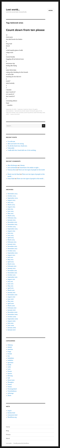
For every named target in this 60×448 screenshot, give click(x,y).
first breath (32, 111)
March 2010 (11, 305)
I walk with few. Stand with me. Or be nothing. (22, 150)
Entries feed (11, 413)
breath (24, 111)
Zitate (9, 395)
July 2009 (10, 323)
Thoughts (35, 109)
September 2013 (13, 229)
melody (13, 112)
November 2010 (12, 294)
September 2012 (13, 253)
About (8, 438)
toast (43, 112)
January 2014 (12, 220)
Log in (9, 410)
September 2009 (13, 319)
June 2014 (11, 211)
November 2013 (12, 224)
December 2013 (12, 222)
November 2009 (13, 314)
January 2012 (12, 268)
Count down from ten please (25, 30)
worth (7, 114)
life (10, 112)
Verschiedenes (9, 111)
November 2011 (12, 273)
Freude (10, 354)
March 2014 (11, 215)
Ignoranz (10, 362)
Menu (51, 10)
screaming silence (28, 112)
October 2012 (12, 251)
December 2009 (12, 312)
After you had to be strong (16, 143)
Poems (30, 109)
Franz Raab (11, 178)
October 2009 (12, 316)
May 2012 (10, 259)
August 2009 (11, 321)
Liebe (9, 367)
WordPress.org (12, 417)
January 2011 (11, 292)
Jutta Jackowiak (12, 167)
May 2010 (10, 301)
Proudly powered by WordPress (21, 443)
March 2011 (11, 290)
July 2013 (10, 233)
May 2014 (10, 213)
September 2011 (12, 277)
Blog (7, 430)
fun (9, 356)
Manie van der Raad (14, 174)
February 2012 (12, 266)
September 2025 (13, 198)
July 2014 (10, 209)
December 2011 (12, 270)
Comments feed (12, 415)
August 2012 (11, 255)
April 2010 (11, 303)
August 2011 (11, 279)
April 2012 (11, 262)
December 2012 (12, 246)
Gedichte (25, 109)
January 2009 (12, 327)
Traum (10, 386)
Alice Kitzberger (13, 165)
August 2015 (11, 207)
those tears (11, 380)
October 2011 (11, 275)
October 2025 (12, 196)
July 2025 (10, 202)
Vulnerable (11, 148)
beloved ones (18, 111)
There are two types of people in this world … (31, 178)
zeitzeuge (11, 393)
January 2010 (12, 310)
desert (27, 111)
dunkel (10, 347)
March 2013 (11, 240)
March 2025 (11, 204)
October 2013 (12, 226)
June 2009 (11, 325)
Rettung (10, 375)
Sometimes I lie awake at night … (29, 167)
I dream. (22, 165)
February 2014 (12, 218)
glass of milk (39, 111)
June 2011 (10, 283)
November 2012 (12, 248)
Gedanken (20, 109)
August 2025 (11, 200)
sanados (21, 112)
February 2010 (12, 308)
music (17, 112)
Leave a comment (15, 114)
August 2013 (11, 231)
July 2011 (10, 281)
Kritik (9, 365)
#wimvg (10, 345)
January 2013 (11, 244)
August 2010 (11, 297)
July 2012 (10, 257)
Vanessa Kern (12, 170)
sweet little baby (38, 112)
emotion (10, 349)
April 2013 (11, 237)
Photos (8, 434)
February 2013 (12, 242)
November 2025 (13, 193)
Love (9, 369)
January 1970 (12, 330)
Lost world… (13, 9)
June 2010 (11, 299)
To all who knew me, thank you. (17, 146)
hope (7, 112)
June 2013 (11, 235)
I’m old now (11, 141)
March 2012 (11, 264)
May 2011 (10, 286)
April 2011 (11, 288)
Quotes (10, 373)
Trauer (10, 384)
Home (8, 427)
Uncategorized (12, 389)
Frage (9, 351)
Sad (9, 378)
